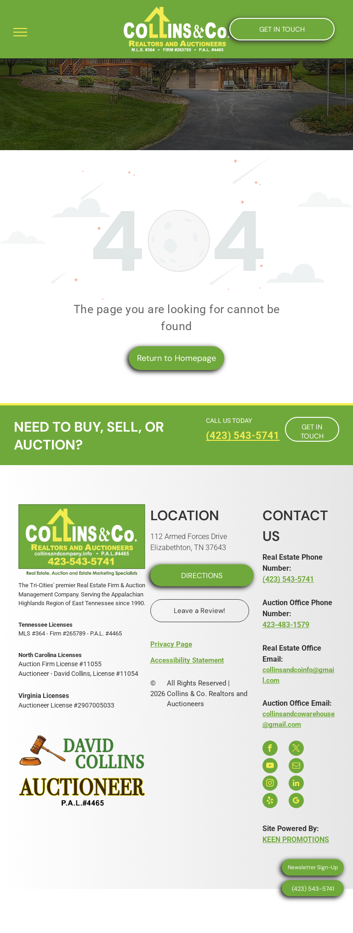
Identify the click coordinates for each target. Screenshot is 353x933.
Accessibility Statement (187, 660)
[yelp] (270, 801)
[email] (296, 767)
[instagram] (270, 784)
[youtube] (270, 767)
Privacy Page (171, 644)
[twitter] (296, 749)
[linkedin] (296, 784)
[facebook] (270, 749)
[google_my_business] (296, 801)
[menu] (20, 32)
